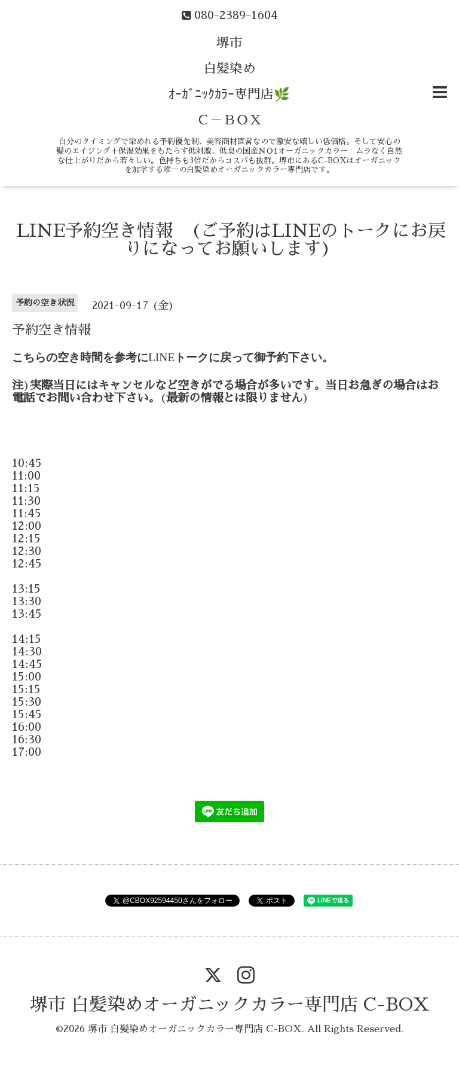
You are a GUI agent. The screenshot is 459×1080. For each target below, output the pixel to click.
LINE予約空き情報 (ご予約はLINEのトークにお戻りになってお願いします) (231, 240)
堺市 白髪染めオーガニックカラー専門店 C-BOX (230, 1005)
